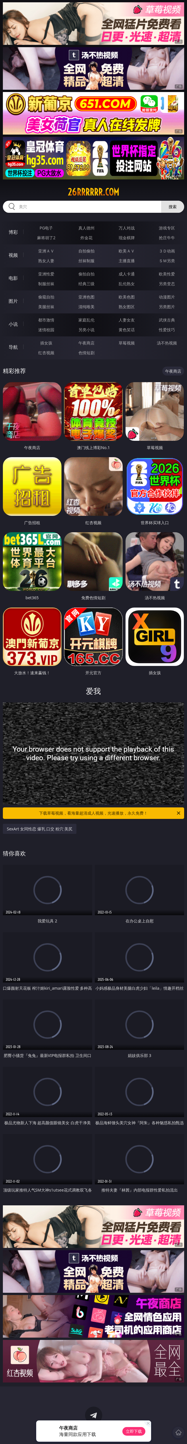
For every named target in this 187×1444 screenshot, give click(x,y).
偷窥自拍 (46, 297)
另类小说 (86, 329)
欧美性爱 (167, 274)
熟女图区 (127, 306)
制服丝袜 (46, 283)
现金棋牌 (127, 237)
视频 (13, 255)
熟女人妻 (46, 260)
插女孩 (46, 343)
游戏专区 (167, 228)
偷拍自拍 (86, 274)
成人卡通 (127, 274)
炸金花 (86, 237)
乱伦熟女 (127, 283)
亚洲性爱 (46, 274)
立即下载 (134, 1431)
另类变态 (167, 283)
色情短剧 (86, 352)
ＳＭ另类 (167, 260)
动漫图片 (167, 297)
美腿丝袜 (46, 306)
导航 (13, 347)
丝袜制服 (86, 260)
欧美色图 (127, 297)
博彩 (13, 232)
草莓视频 (127, 343)
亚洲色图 (86, 297)
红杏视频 (46, 352)
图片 (13, 301)
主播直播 (127, 260)
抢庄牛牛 (167, 237)
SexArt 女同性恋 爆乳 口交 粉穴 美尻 (40, 829)
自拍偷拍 (86, 251)
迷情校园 (46, 329)
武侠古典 (167, 320)
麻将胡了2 (46, 237)
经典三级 (86, 283)
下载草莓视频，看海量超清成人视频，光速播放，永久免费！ (110, 813)
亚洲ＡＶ (46, 251)
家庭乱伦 (86, 320)
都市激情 (46, 320)
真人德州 (86, 228)
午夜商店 (86, 343)
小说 (13, 324)
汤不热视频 (167, 343)
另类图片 (167, 306)
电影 (13, 278)
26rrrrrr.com (93, 192)
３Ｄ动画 (167, 251)
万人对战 (127, 228)
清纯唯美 (86, 306)
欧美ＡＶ (127, 251)
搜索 (173, 206)
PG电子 (46, 228)
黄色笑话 (127, 329)
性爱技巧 (167, 329)
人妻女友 (127, 320)
